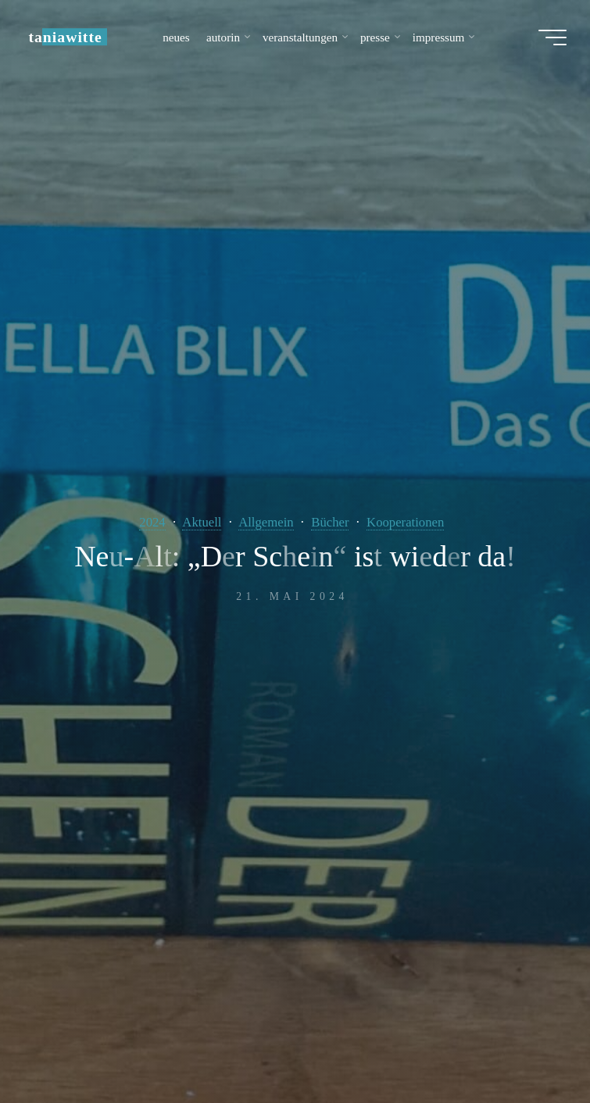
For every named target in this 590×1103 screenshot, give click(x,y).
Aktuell (201, 522)
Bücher (330, 522)
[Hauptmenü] (552, 37)
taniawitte (65, 36)
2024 (152, 522)
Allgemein (266, 522)
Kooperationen (405, 522)
